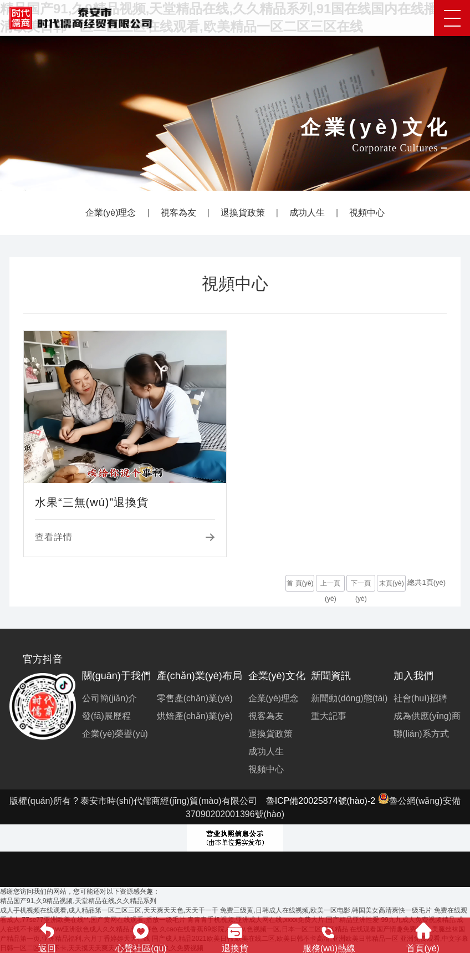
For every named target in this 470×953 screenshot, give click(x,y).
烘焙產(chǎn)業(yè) (195, 716)
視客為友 (178, 212)
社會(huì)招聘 (420, 698)
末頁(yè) (391, 583)
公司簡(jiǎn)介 (109, 698)
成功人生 (307, 212)
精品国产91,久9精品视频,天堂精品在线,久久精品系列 (78, 901)
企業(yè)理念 (110, 212)
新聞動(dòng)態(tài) (349, 698)
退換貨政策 (243, 212)
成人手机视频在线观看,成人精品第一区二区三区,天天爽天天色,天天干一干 (109, 910)
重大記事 (328, 716)
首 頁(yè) (300, 583)
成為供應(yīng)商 (427, 716)
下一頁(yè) (361, 585)
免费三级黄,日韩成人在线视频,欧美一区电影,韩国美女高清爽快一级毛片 (326, 910)
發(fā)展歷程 (106, 716)
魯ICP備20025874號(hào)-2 (320, 801)
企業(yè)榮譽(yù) (115, 733)
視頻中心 (367, 212)
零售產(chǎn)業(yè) (195, 698)
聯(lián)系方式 (421, 733)
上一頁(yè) (330, 585)
